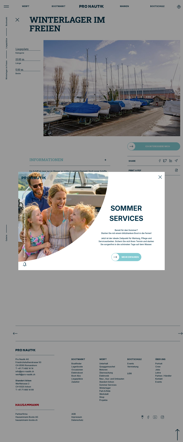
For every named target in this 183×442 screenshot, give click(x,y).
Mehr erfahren (130, 257)
